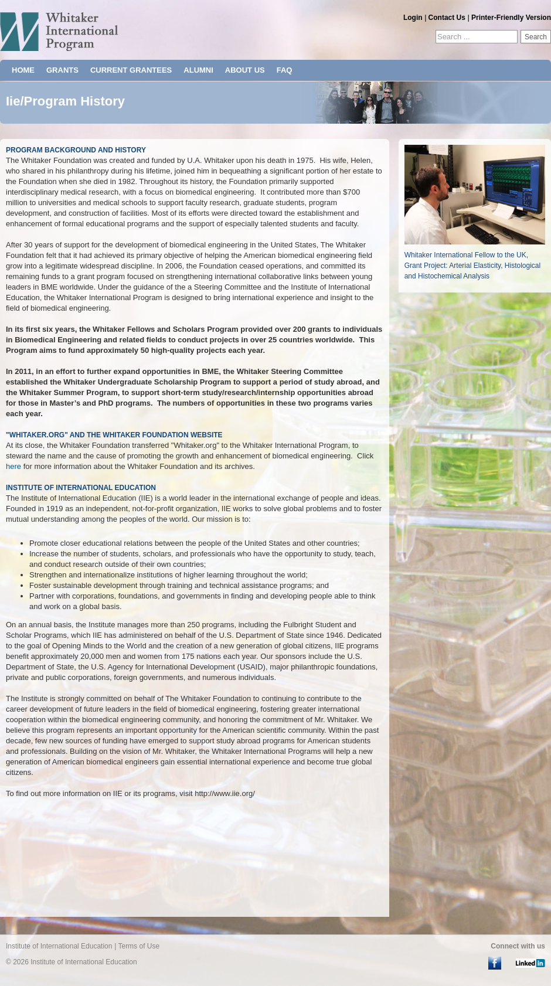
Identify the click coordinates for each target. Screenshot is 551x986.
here (13, 466)
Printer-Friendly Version (511, 17)
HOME (23, 70)
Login (413, 17)
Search (536, 37)
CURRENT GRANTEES (131, 70)
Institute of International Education (59, 946)
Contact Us (446, 17)
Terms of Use (138, 946)
